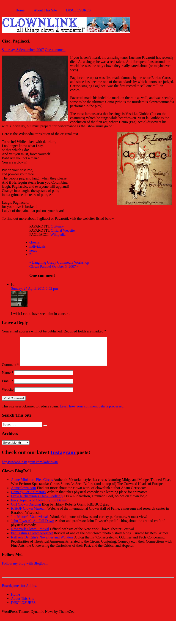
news (33, 250)
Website (8, 395)
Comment (10, 370)
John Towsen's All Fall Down (32, 526)
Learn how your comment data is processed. (92, 412)
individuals (37, 246)
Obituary (57, 226)
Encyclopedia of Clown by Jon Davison (40, 506)
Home (20, 10)
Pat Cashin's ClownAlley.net (32, 539)
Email (7, 386)
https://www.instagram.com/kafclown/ (30, 467)
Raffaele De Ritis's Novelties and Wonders (42, 543)
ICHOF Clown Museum (29, 514)
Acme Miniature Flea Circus (32, 485)
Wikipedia (58, 234)
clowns (34, 242)
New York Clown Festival (30, 534)
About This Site (45, 10)
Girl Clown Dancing (26, 510)
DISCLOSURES (78, 10)
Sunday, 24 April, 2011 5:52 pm (34, 288)
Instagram (64, 458)
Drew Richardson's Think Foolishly (37, 501)
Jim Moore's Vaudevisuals (30, 522)
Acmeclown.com (23, 493)
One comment (55, 50)
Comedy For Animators (28, 497)
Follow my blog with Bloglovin (25, 569)
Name (7, 378)
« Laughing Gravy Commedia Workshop (59, 262)
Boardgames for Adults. (19, 591)
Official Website (63, 230)
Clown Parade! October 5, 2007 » (54, 266)
